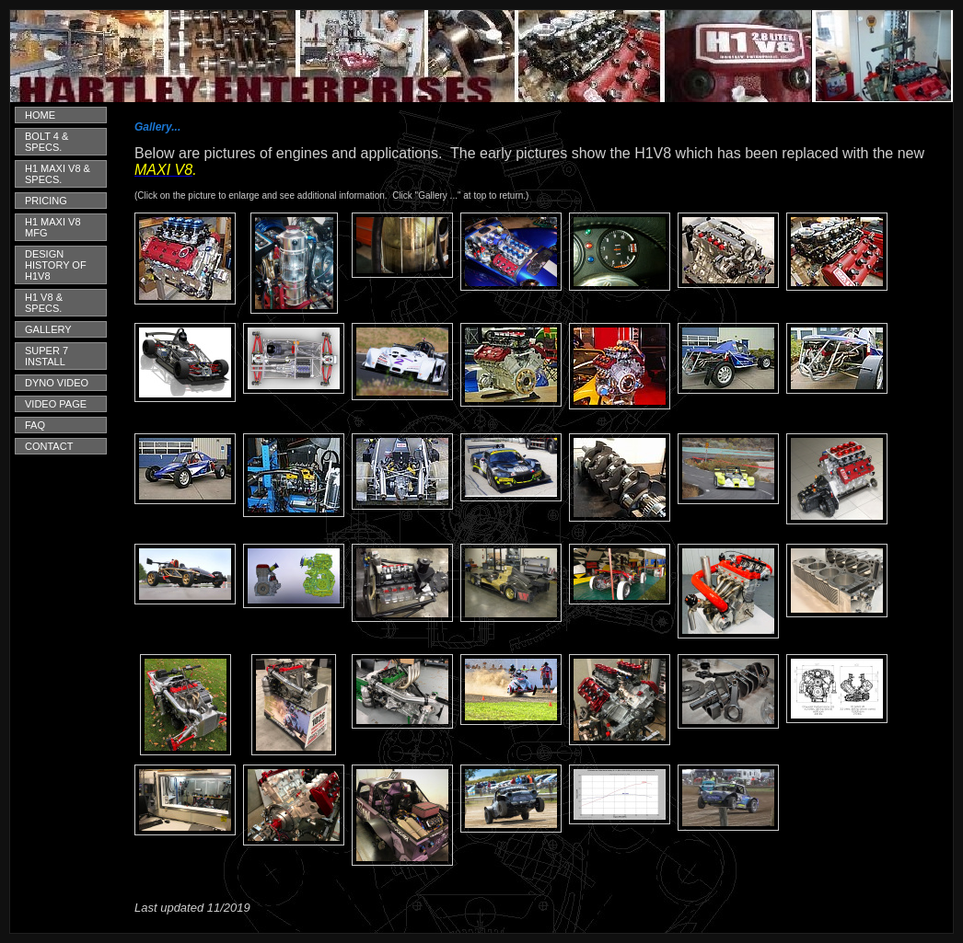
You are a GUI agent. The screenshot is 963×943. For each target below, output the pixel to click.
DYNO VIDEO (56, 382)
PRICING (46, 200)
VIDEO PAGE (56, 403)
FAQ (35, 425)
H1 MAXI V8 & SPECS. (57, 174)
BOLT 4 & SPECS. (46, 142)
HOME (40, 115)
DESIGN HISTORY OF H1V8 (56, 265)
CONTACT (49, 446)
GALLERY (48, 329)
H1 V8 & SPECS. (44, 303)
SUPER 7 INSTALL (46, 356)
